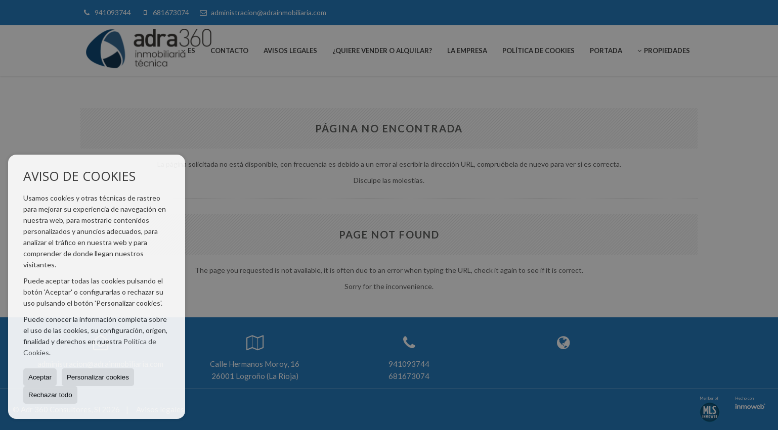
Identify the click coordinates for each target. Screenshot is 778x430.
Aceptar (40, 377)
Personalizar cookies (98, 377)
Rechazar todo (50, 395)
